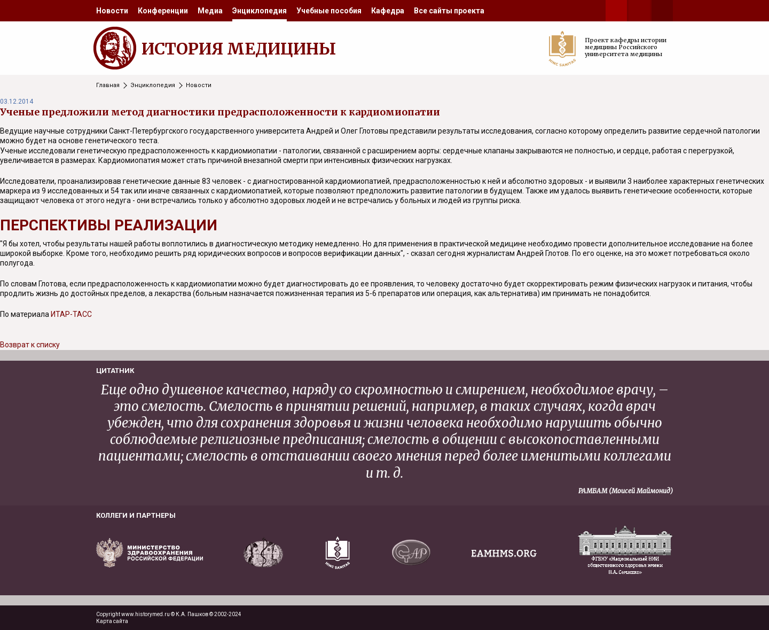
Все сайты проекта (449, 10)
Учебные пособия (329, 10)
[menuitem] (112, 10)
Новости (112, 10)
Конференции (163, 10)
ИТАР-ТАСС (71, 314)
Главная (108, 85)
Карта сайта (112, 621)
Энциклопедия (259, 10)
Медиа (210, 10)
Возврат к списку (30, 344)
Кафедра (387, 10)
